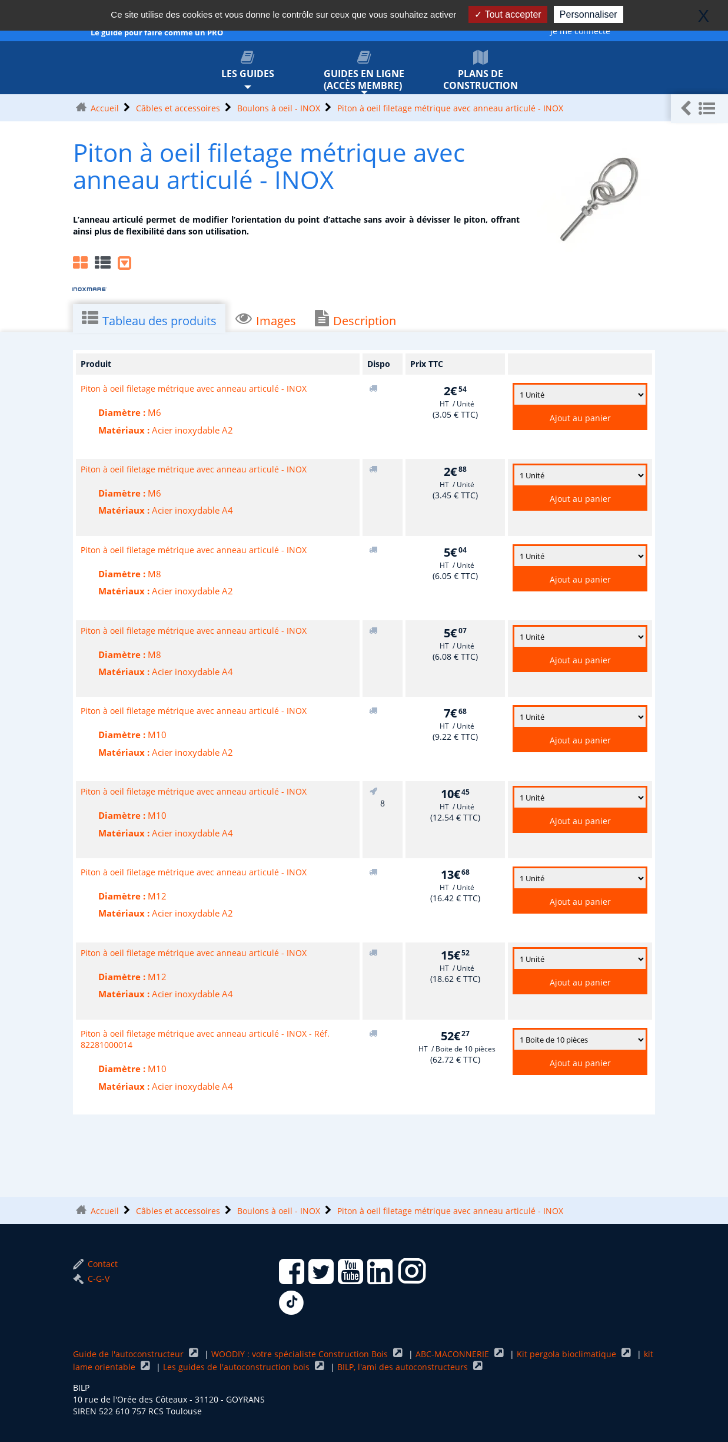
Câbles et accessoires (178, 108)
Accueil (105, 108)
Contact (95, 1263)
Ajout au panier (580, 418)
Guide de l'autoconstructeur (129, 1354)
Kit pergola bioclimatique (568, 1354)
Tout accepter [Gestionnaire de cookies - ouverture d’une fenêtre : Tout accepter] (507, 14)
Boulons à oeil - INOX (278, 108)
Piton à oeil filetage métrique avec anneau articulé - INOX (450, 108)
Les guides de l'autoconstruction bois (237, 1366)
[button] (699, 108)
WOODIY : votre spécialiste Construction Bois (300, 1354)
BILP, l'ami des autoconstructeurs (403, 1366)
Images (265, 319)
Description (355, 319)
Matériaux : (125, 430)
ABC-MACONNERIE (453, 1354)
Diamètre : (123, 412)
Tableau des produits (149, 319)
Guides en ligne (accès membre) (364, 71)
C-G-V (91, 1278)
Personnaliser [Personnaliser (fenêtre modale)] (588, 14)
